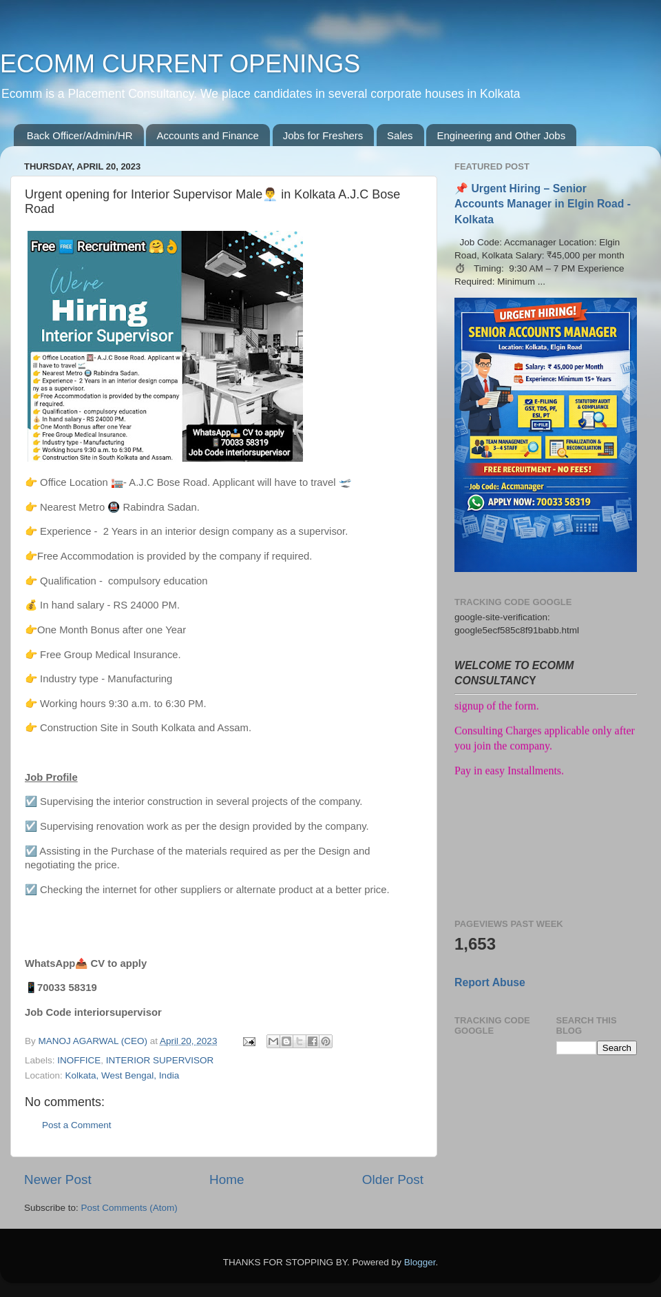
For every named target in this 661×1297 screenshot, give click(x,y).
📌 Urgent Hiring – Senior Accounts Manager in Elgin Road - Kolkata (542, 204)
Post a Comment (77, 1125)
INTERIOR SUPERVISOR (160, 1060)
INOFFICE (79, 1060)
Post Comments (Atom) (129, 1208)
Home (226, 1179)
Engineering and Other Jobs (501, 135)
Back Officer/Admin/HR (80, 135)
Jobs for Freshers (323, 135)
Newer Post (58, 1179)
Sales (400, 135)
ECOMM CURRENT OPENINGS (180, 64)
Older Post (392, 1179)
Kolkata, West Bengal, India (122, 1075)
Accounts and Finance (207, 135)
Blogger (420, 1262)
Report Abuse (489, 982)
